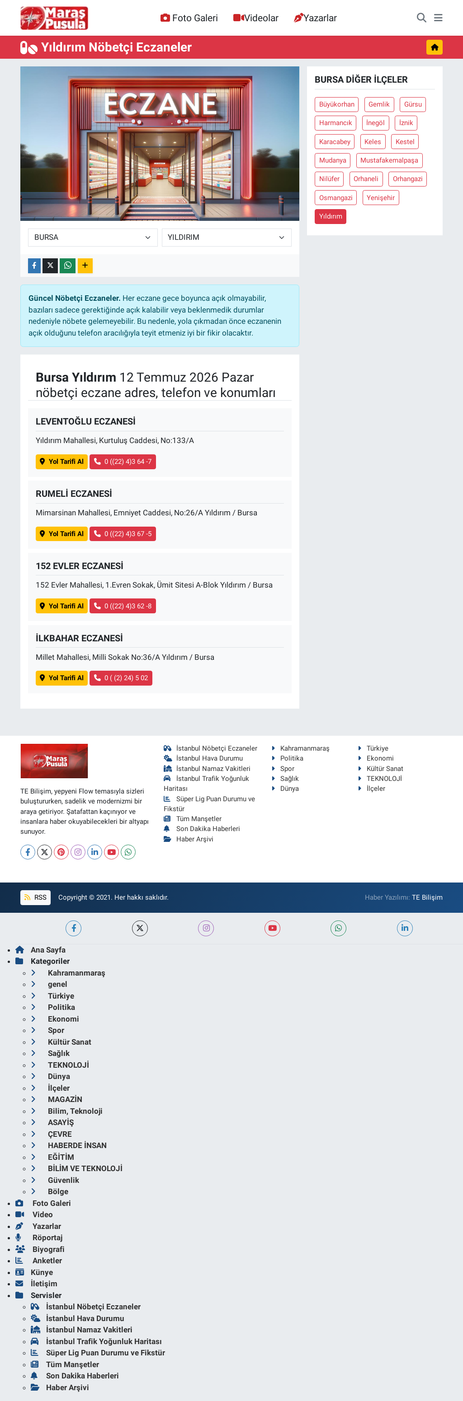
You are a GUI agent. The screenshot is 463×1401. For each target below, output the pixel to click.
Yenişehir (381, 198)
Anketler (38, 1260)
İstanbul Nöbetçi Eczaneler (211, 748)
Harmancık (335, 123)
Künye (34, 1272)
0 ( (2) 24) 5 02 (121, 678)
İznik (406, 123)
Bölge (49, 1191)
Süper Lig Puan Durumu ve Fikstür (98, 1352)
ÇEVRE (51, 1134)
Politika (287, 758)
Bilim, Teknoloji (67, 1111)
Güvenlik (55, 1180)
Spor (282, 769)
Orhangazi (408, 179)
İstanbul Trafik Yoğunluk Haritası (96, 1341)
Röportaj (38, 1237)
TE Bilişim (427, 897)
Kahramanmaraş (300, 748)
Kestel (405, 142)
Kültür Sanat (380, 769)
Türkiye (373, 748)
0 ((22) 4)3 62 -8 (123, 606)
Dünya (285, 789)
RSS (35, 897)
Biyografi (40, 1249)
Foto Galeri (189, 17)
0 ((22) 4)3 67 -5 (123, 534)
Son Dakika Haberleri (202, 829)
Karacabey (334, 142)
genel (49, 984)
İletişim (36, 1283)
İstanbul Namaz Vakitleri (207, 769)
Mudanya (332, 160)
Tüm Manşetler (193, 819)
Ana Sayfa (40, 949)
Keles (372, 142)
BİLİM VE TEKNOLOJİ (77, 1168)
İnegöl (375, 123)
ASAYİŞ (52, 1122)
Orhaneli (366, 179)
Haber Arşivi (189, 839)
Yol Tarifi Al (62, 462)
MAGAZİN (56, 1099)
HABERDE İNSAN (69, 1145)
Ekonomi (376, 758)
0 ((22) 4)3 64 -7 (123, 462)
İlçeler (371, 789)
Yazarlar (315, 17)
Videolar (256, 17)
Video (34, 1214)
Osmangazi (336, 198)
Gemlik (379, 104)
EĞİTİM (52, 1157)
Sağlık (285, 779)
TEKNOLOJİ (380, 779)
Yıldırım (330, 216)
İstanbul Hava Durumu (203, 758)
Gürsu (413, 104)
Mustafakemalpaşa (389, 160)
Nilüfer (329, 179)
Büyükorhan (336, 104)
